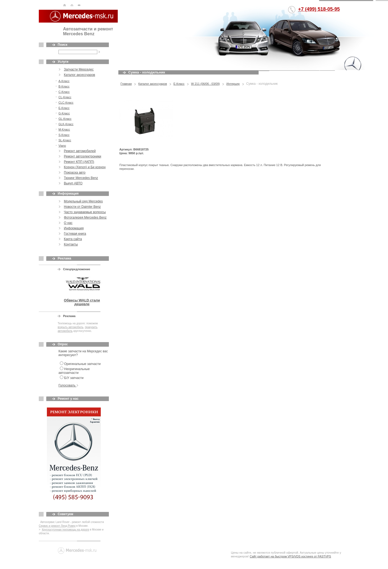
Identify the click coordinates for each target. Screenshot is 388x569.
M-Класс (64, 129)
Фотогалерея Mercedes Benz (85, 217)
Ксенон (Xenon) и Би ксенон (85, 167)
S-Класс (64, 134)
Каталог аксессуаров (79, 75)
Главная (126, 83)
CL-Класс (64, 97)
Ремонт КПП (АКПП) (79, 162)
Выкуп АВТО (73, 183)
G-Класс (64, 113)
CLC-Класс (66, 102)
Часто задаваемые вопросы (85, 212)
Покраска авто (74, 172)
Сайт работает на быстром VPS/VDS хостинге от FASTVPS (290, 556)
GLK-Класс (66, 124)
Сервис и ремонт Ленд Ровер (57, 525)
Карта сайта (73, 239)
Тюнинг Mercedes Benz (81, 178)
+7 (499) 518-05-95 (319, 9)
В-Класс (64, 86)
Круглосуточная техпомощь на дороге (65, 529)
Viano (62, 145)
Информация (74, 228)
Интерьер (233, 83)
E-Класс (64, 108)
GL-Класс (64, 118)
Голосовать (68, 385)
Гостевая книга (75, 234)
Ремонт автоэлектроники (82, 156)
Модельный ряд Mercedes (83, 201)
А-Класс (64, 81)
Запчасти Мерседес (78, 69)
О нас (68, 223)
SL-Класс (64, 140)
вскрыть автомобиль (70, 327)
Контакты (71, 244)
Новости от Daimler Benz (82, 207)
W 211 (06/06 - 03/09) (205, 83)
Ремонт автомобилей (80, 151)
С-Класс (64, 91)
